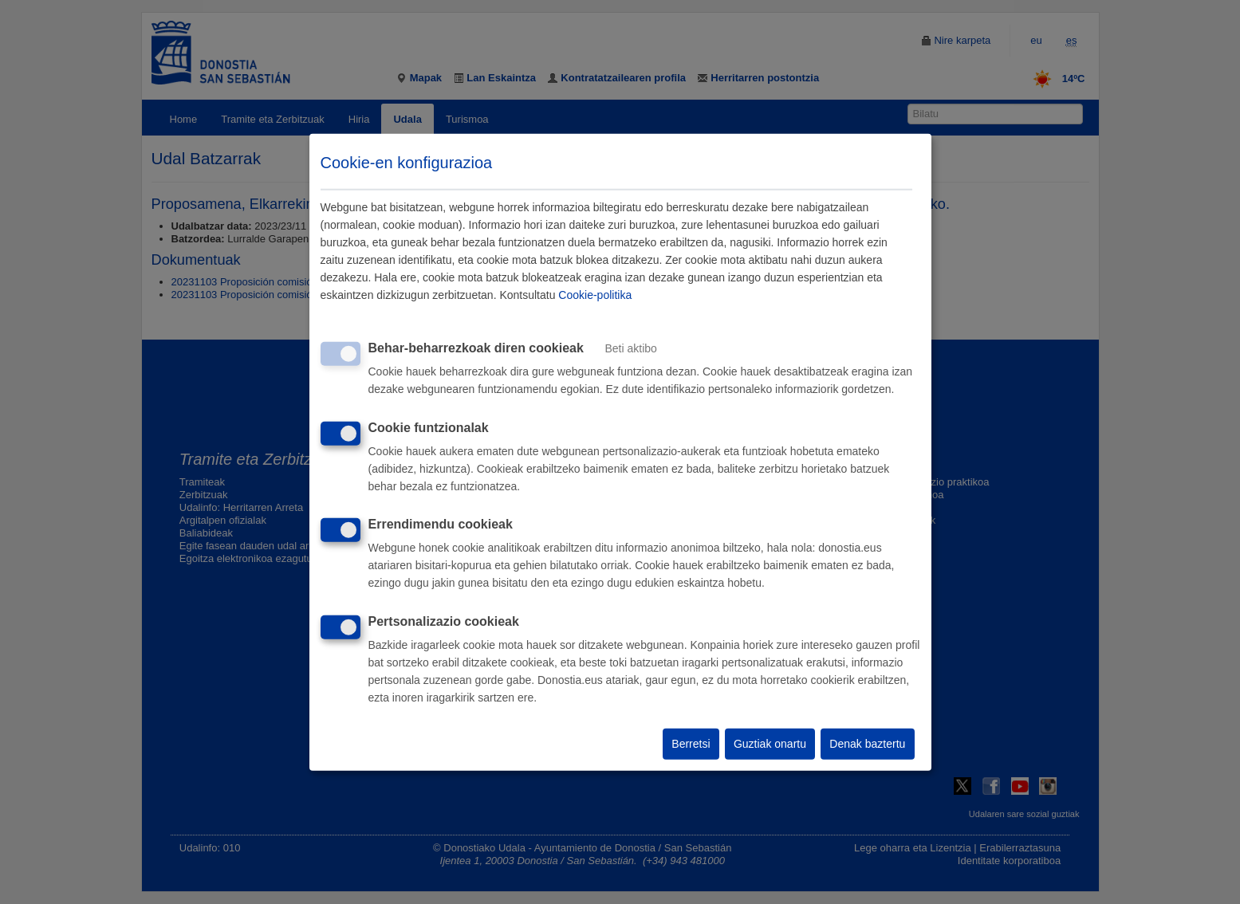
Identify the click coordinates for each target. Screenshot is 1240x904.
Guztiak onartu (770, 743)
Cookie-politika (595, 295)
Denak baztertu (867, 743)
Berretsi (690, 743)
